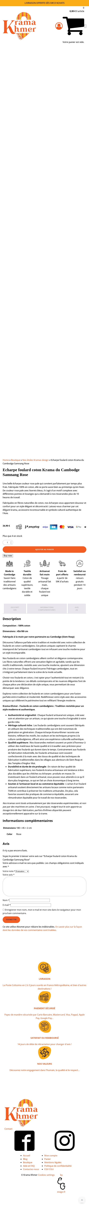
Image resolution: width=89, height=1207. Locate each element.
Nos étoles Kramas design (35, 460)
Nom (6, 900)
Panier (47, 1159)
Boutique (15, 460)
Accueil (26, 1155)
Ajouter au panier (44, 549)
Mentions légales (52, 1162)
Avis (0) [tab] (77, 608)
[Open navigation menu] (85, 26)
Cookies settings (46, 1174)
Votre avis (8, 874)
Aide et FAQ (29, 1165)
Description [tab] (15, 608)
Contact (8, 1128)
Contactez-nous (31, 1169)
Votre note (9, 871)
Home (6, 460)
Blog (25, 1159)
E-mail (7, 904)
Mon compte (50, 1155)
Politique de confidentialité (57, 1165)
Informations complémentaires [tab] (47, 608)
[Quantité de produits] (8, 542)
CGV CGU (49, 1169)
